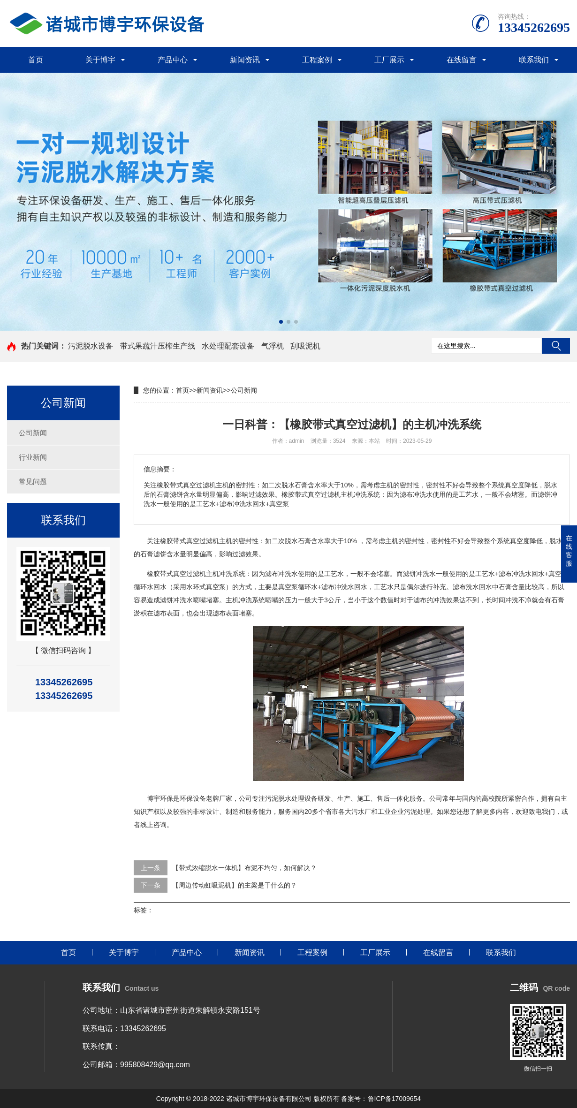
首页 (35, 60)
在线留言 (462, 60)
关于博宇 (100, 60)
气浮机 (272, 346)
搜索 (556, 346)
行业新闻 (33, 457)
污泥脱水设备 (90, 346)
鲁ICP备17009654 (394, 1098)
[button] (281, 322)
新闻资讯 (245, 60)
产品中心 (173, 60)
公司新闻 (33, 433)
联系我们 (534, 60)
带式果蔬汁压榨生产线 (157, 346)
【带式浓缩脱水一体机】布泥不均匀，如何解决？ (244, 868)
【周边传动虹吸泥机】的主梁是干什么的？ (234, 885)
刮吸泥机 (305, 346)
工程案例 (317, 60)
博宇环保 (160, 798)
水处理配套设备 (228, 346)
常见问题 (33, 482)
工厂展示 (389, 60)
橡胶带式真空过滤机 (189, 541)
